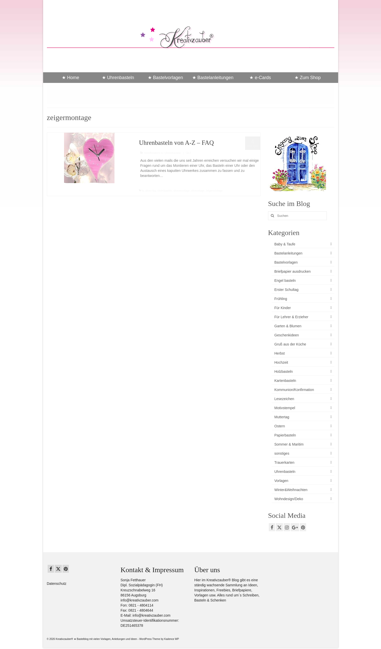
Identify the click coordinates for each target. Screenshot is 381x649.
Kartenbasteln (285, 381)
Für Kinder (282, 308)
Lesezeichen (284, 399)
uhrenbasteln (164, 190)
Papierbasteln (285, 435)
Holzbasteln (283, 371)
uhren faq (150, 190)
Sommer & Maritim (289, 444)
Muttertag (281, 417)
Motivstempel (284, 408)
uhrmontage (197, 190)
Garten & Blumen (287, 326)
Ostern (279, 426)
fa (143, 190)
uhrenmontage (181, 190)
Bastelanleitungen (288, 253)
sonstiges (281, 453)
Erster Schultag (286, 290)
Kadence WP (171, 639)
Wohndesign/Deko (288, 499)
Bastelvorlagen (286, 262)
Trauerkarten (284, 462)
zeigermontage (214, 190)
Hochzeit (281, 362)
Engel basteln (285, 281)
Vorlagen (281, 481)
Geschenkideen (286, 335)
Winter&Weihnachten (290, 490)
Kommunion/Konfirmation (294, 390)
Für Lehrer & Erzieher (291, 317)
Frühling (280, 299)
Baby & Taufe (284, 244)
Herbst (279, 353)
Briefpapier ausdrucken (292, 271)
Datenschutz (57, 584)
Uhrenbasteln (172, 152)
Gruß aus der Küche (290, 344)
